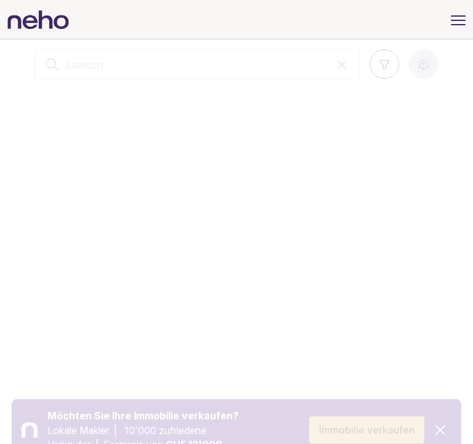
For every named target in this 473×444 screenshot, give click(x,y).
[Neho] (38, 19)
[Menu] (458, 19)
